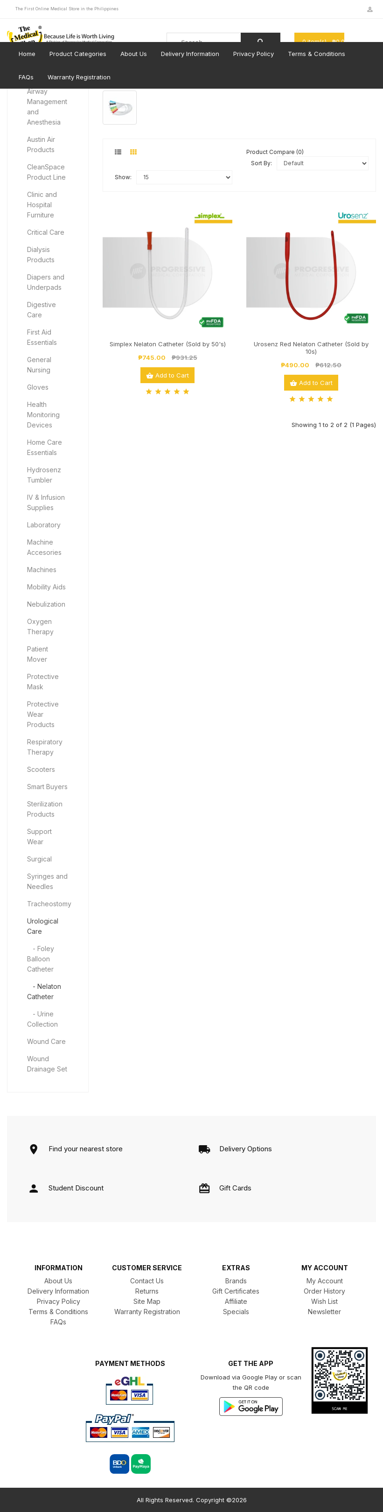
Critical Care (45, 232)
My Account (324, 1281)
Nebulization (46, 604)
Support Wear (39, 836)
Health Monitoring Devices (43, 414)
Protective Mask (43, 681)
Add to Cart (167, 375)
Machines (41, 570)
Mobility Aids (46, 587)
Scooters (41, 769)
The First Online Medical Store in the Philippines (66, 8)
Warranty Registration (79, 77)
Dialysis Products (41, 254)
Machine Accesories (44, 547)
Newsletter (324, 1312)
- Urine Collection (42, 1019)
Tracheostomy (49, 904)
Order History (324, 1291)
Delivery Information (190, 53)
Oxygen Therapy (40, 626)
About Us (133, 53)
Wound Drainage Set (47, 1064)
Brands (236, 1281)
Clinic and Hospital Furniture (42, 204)
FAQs (26, 77)
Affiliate (236, 1301)
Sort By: (261, 163)
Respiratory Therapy (45, 747)
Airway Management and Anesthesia (47, 106)
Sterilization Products (45, 809)
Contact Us (147, 1281)
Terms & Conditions (316, 53)
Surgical (39, 859)
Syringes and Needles (47, 881)
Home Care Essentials (44, 447)
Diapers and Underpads (45, 282)
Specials (236, 1312)
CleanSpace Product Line (46, 172)
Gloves (38, 387)
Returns (147, 1291)
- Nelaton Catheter (44, 991)
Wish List (324, 1301)
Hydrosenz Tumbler (44, 475)
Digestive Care (41, 310)
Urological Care (42, 926)
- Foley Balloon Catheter (40, 959)
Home (27, 53)
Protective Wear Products (43, 714)
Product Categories (77, 53)
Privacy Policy (253, 53)
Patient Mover (37, 654)
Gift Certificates (235, 1291)
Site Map (146, 1301)
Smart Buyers (47, 787)
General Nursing (39, 365)
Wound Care (46, 1041)
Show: (123, 177)
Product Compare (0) (275, 151)
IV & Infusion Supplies (46, 502)
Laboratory (44, 525)
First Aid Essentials (42, 337)
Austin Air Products (41, 144)
